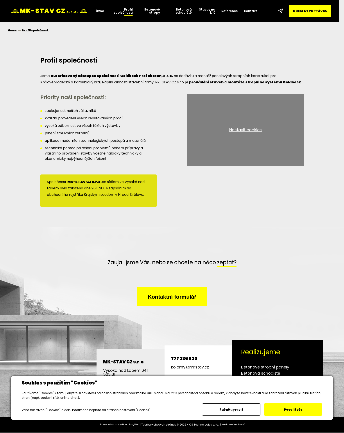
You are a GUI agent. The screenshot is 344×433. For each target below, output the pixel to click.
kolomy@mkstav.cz (190, 367)
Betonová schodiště (260, 373)
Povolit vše (293, 409)
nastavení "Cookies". (135, 410)
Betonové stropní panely (265, 367)
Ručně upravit (231, 409)
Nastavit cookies (245, 130)
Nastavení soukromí (233, 425)
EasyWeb (134, 425)
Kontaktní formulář (172, 297)
